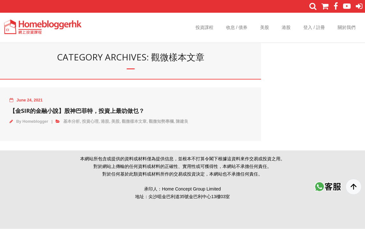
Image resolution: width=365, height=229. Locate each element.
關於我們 (346, 27)
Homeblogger (35, 121)
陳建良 (182, 121)
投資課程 (204, 27)
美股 (264, 27)
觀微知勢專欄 (161, 121)
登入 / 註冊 (314, 27)
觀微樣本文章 (134, 121)
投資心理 (90, 121)
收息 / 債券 (237, 27)
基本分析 (71, 121)
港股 (286, 27)
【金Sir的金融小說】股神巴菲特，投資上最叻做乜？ (77, 110)
